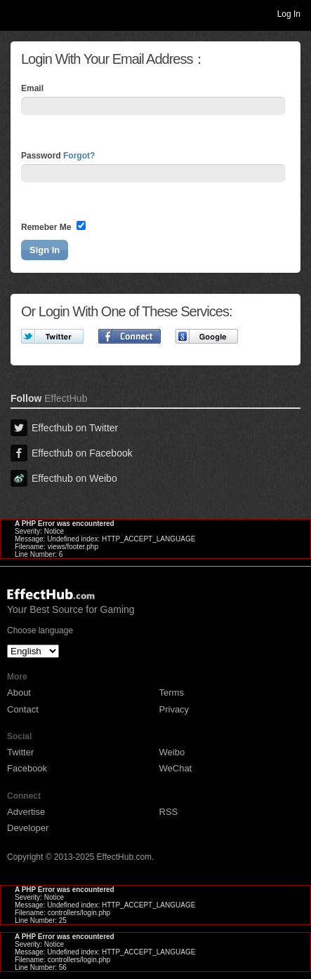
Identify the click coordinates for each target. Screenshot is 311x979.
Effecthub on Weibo (64, 478)
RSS (168, 811)
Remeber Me (53, 226)
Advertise (26, 811)
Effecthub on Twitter (64, 427)
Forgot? (79, 156)
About (19, 692)
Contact (23, 709)
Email (32, 88)
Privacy (174, 709)
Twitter (20, 752)
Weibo (172, 752)
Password (58, 156)
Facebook (27, 768)
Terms (171, 692)
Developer (27, 828)
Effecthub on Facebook (72, 453)
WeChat (175, 768)
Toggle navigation (17, 13)
